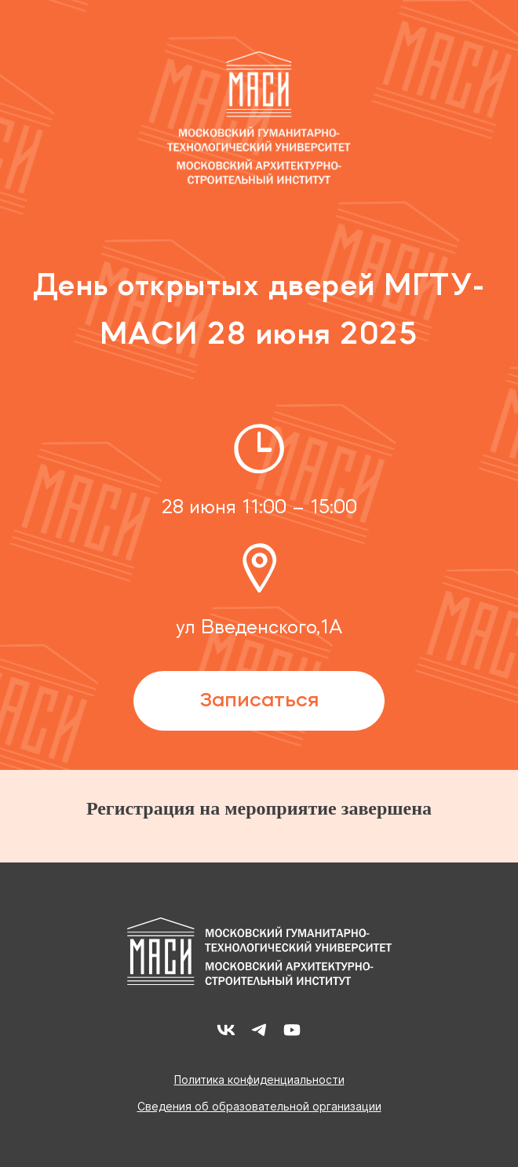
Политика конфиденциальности (259, 1079)
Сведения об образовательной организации (259, 1106)
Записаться (259, 701)
